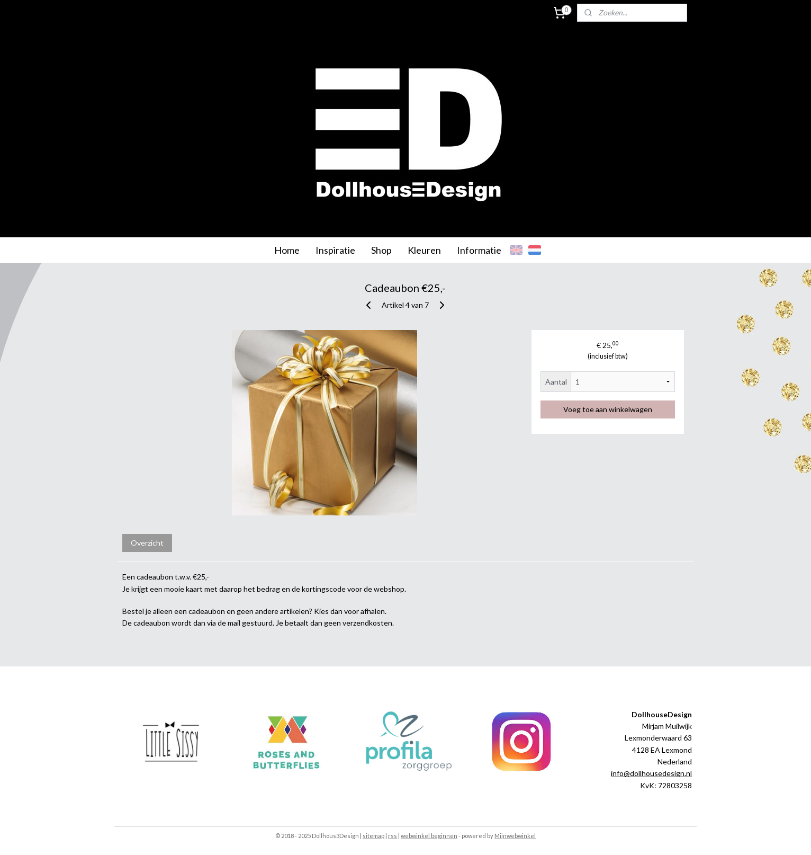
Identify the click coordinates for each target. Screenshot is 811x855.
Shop (381, 250)
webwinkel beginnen (429, 835)
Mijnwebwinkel (515, 835)
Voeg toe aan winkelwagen (607, 409)
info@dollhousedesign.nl (651, 773)
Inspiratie (335, 250)
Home (287, 250)
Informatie (479, 250)
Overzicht (147, 542)
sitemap (373, 835)
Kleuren (424, 250)
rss (392, 835)
